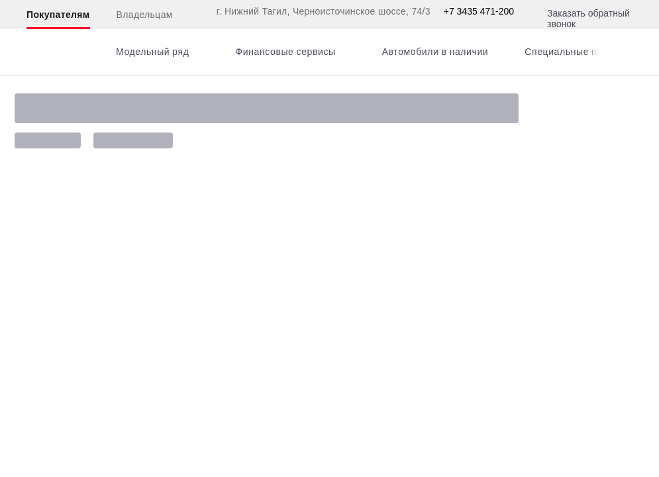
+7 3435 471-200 (479, 11)
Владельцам (145, 14)
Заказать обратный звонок (588, 18)
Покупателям (58, 14)
